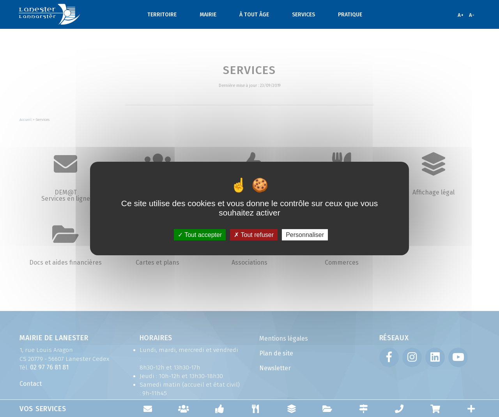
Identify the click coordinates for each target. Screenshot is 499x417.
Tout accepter (200, 234)
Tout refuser (254, 234)
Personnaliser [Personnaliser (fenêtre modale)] (305, 234)
